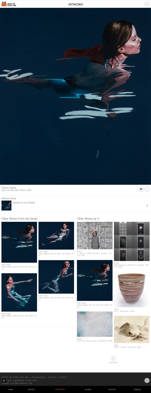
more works (113, 362)
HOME (10, 389)
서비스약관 (52, 377)
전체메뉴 (147, 4)
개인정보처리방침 (38, 377)
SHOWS (88, 389)
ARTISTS (31, 389)
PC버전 (62, 377)
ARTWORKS (60, 389)
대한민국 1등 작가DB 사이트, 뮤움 (14, 377)
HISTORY (112, 389)
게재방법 (137, 389)
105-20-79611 (31, 380)
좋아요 (141, 189)
